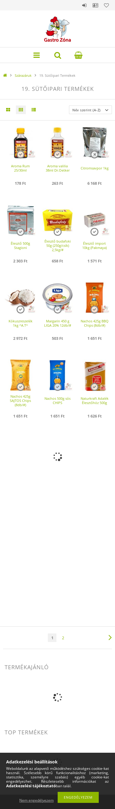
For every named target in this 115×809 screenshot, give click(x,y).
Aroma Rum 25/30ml (20, 168)
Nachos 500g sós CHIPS (57, 400)
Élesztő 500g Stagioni (20, 245)
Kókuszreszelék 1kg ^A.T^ (21, 323)
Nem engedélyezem (36, 800)
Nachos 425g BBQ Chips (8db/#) (95, 323)
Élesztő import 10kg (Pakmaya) (94, 245)
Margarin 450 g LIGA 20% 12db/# (57, 323)
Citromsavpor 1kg (95, 168)
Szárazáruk (23, 75)
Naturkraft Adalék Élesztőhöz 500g (95, 400)
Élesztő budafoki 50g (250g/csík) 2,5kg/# (57, 245)
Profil (95, 5)
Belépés (84, 5)
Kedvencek (106, 5)
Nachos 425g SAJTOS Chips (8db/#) (20, 400)
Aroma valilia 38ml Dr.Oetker (58, 168)
